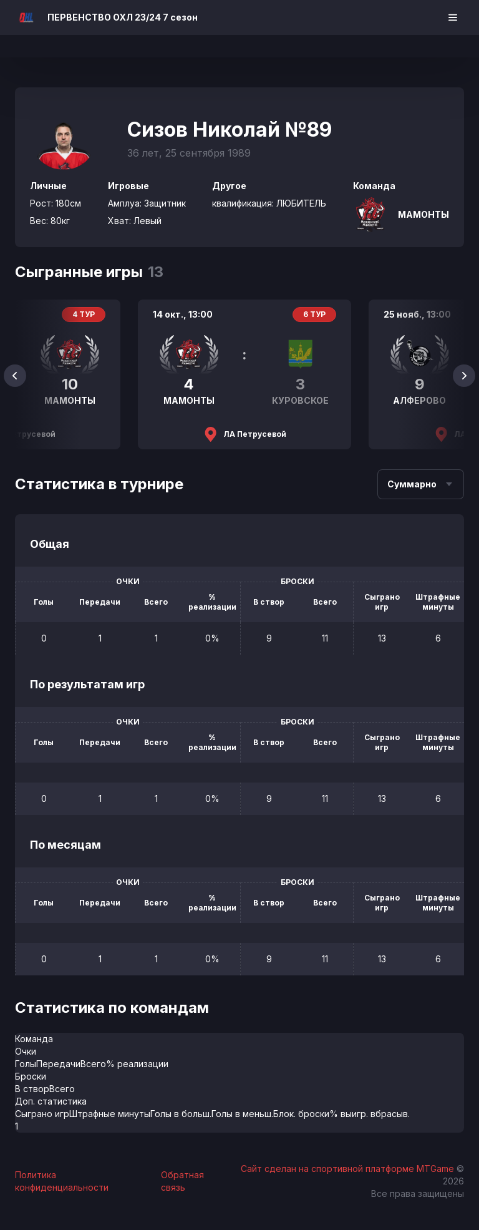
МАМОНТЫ (423, 214)
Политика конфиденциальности (62, 1181)
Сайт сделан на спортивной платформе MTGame (349, 1168)
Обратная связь (182, 1181)
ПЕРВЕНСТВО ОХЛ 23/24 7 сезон (122, 17)
